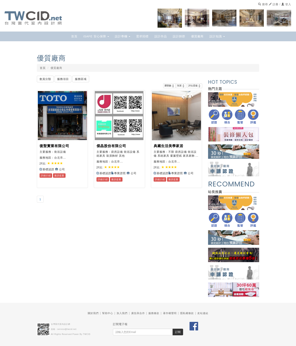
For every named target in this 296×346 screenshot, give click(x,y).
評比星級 (194, 85)
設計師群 (179, 36)
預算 (181, 85)
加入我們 (122, 313)
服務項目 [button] (63, 79)
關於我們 (93, 313)
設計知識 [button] (217, 36)
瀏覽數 (169, 85)
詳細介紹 (46, 175)
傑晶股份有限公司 (111, 146)
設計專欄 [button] (122, 36)
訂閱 (178, 332)
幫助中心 (107, 313)
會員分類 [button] (45, 79)
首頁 (74, 36)
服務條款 (153, 313)
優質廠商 (197, 36)
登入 (286, 4)
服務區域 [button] (81, 79)
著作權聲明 (170, 313)
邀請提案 (59, 175)
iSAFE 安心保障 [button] (96, 36)
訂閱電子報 (120, 324)
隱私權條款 (187, 313)
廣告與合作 (138, 313)
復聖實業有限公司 (54, 146)
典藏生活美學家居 (168, 146)
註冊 (274, 4)
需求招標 (142, 36)
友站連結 (202, 313)
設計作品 (160, 36)
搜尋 (263, 4)
